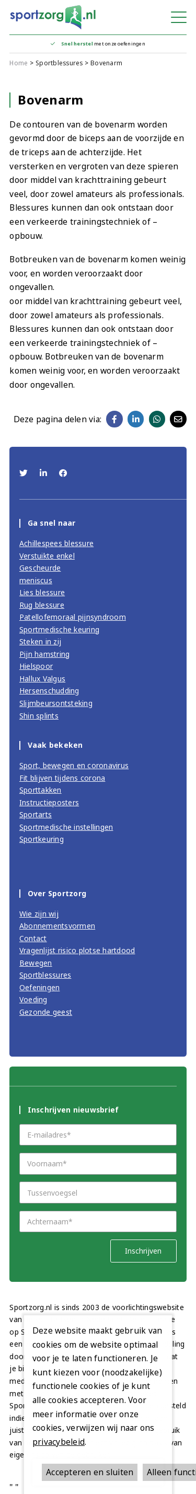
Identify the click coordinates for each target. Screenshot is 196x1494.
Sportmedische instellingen (66, 827)
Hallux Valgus (42, 679)
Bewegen (35, 963)
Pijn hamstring (44, 654)
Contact (33, 938)
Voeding (33, 999)
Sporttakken (40, 790)
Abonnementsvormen (57, 926)
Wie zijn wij (39, 914)
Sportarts (35, 814)
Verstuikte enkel (47, 556)
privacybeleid (58, 1441)
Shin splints (39, 716)
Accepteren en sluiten (89, 1472)
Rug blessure (41, 605)
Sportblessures (59, 63)
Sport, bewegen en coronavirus (74, 765)
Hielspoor (36, 666)
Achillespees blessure (56, 543)
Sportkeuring (41, 839)
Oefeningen (39, 987)
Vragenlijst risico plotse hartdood (77, 950)
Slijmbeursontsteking (56, 703)
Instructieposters (49, 802)
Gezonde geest (45, 1012)
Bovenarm (106, 63)
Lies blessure (42, 592)
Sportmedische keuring (59, 629)
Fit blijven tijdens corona (62, 778)
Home (18, 63)
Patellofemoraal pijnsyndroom (72, 617)
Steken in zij (40, 641)
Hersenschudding (49, 691)
